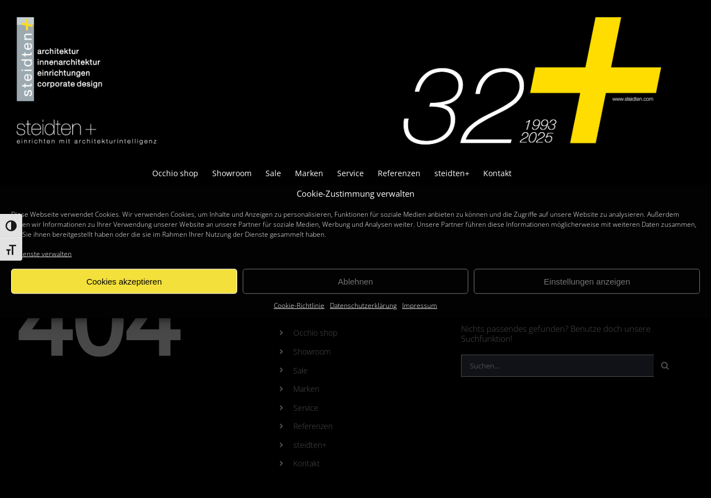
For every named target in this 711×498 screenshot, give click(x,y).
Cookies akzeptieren (124, 281)
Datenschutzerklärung (363, 305)
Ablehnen (355, 281)
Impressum (419, 305)
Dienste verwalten (44, 253)
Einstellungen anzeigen (587, 281)
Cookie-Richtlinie (299, 305)
